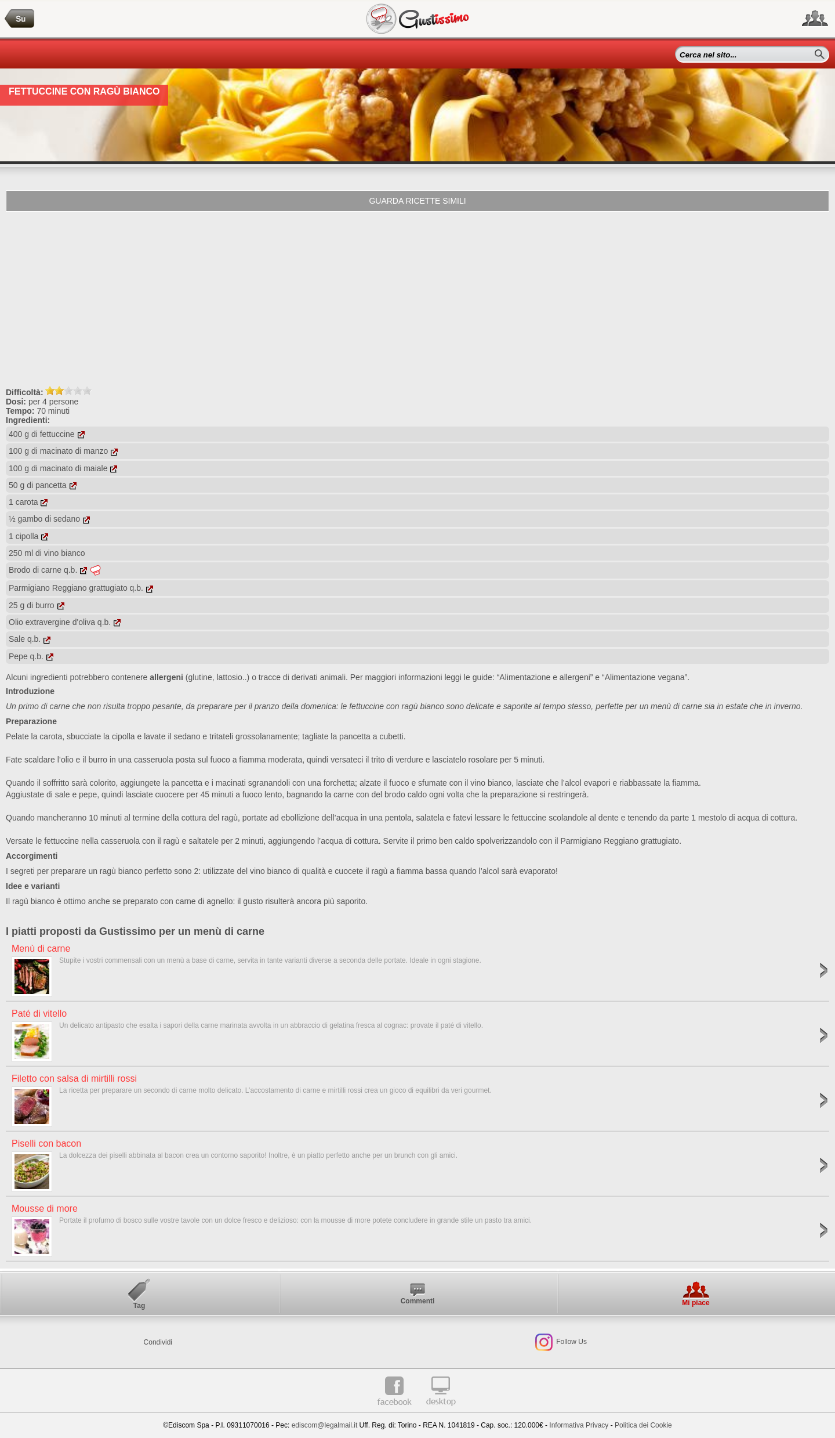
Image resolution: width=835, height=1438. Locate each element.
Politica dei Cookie (643, 1425)
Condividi (158, 1342)
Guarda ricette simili (417, 200)
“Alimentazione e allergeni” (545, 677)
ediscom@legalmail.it (325, 1425)
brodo (394, 794)
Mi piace (695, 1303)
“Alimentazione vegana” (644, 677)
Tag (139, 1306)
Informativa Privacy (578, 1425)
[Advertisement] (417, 299)
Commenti (418, 1301)
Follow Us (570, 1342)
